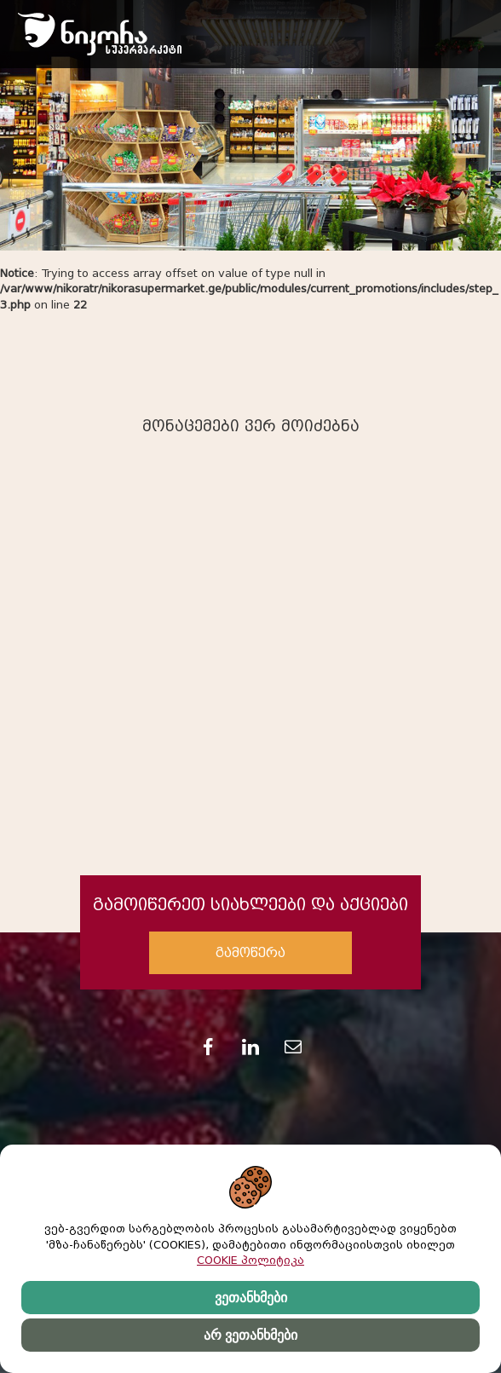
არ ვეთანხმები (250, 1335)
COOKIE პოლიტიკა (250, 1260)
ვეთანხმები (251, 1297)
